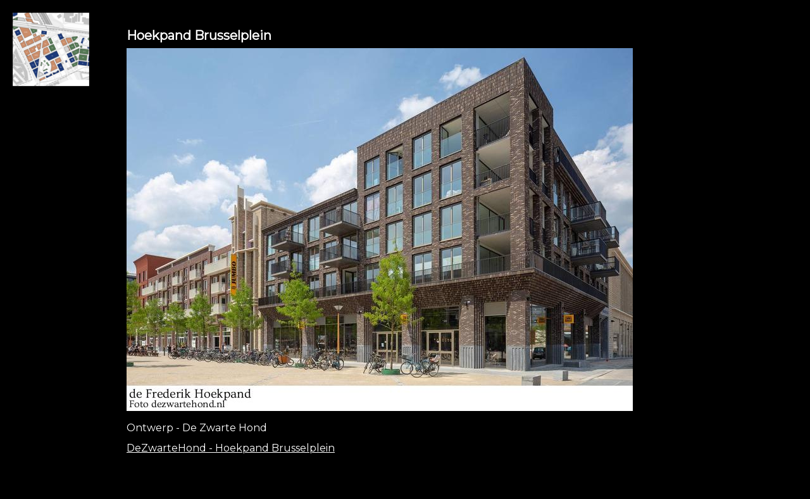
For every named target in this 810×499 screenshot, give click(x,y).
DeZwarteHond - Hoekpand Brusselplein (231, 448)
